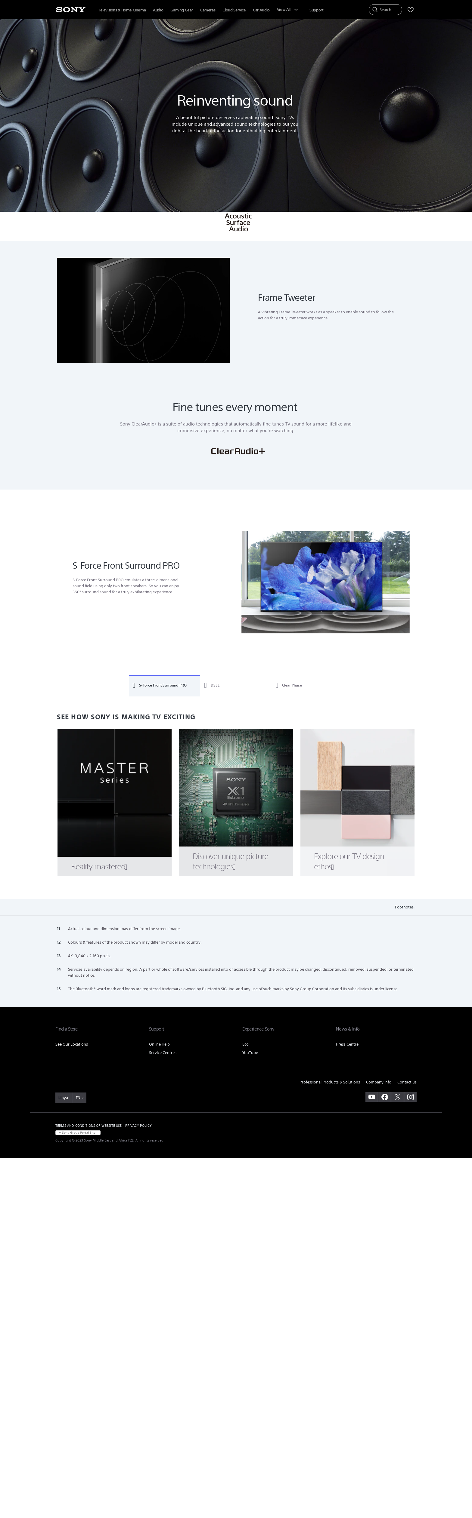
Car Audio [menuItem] (261, 10)
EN (78, 1097)
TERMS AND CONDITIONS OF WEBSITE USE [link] (88, 1125)
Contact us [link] (407, 1082)
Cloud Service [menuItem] (234, 10)
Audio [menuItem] (158, 10)
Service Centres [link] (162, 1052)
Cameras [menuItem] (207, 10)
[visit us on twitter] (397, 1097)
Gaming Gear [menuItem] (181, 10)
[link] (63, 1097)
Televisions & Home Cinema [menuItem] (122, 10)
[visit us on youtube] (371, 1097)
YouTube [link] (250, 1052)
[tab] (164, 685)
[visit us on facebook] (384, 1097)
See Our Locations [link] (71, 1044)
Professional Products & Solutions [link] (330, 1082)
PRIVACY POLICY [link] (138, 1125)
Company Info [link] (378, 1082)
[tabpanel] (236, 583)
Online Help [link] (159, 1044)
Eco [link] (245, 1044)
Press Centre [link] (347, 1044)
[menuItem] (316, 10)
